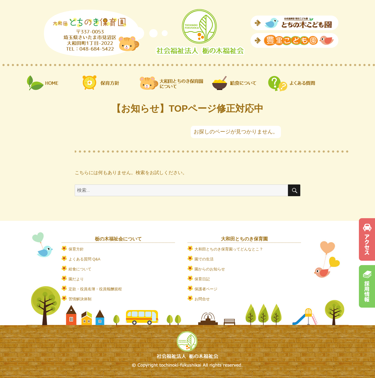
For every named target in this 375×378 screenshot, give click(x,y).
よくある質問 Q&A (84, 259)
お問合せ (202, 299)
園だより (76, 279)
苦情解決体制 (80, 299)
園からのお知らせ (210, 269)
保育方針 (76, 249)
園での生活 (204, 259)
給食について (80, 269)
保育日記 (202, 279)
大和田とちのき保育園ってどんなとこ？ (229, 249)
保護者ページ (206, 289)
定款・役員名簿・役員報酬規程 (95, 289)
